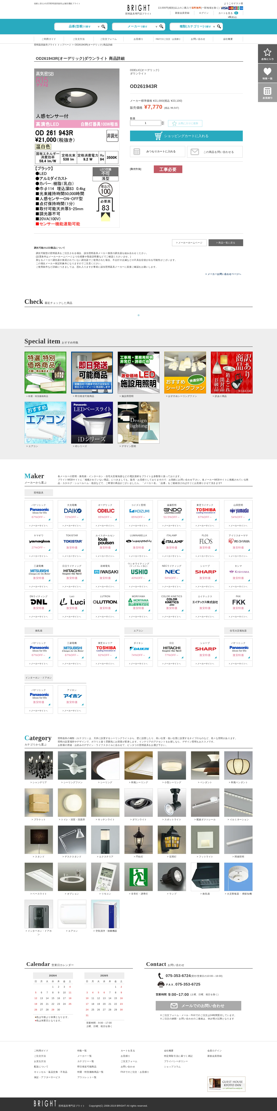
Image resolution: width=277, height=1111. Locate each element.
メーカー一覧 (84, 1056)
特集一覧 (82, 1050)
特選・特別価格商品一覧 (90, 1072)
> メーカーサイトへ (38, 525)
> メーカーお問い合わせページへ (223, 274)
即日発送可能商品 (87, 1066)
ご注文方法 (79, 39)
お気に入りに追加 (185, 123)
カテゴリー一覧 (85, 1061)
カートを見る (225, 13)
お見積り (138, 39)
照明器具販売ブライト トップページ (52, 44)
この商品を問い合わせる (218, 151)
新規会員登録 (182, 13)
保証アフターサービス (47, 1077)
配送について (41, 1066)
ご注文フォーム (108, 39)
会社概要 (228, 39)
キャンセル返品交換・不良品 (50, 1072)
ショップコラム (172, 1066)
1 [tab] (138, 315)
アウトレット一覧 (87, 1077)
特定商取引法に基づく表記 (178, 1056)
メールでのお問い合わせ (203, 1006)
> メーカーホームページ (189, 242)
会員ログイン (214, 1050)
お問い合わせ (198, 39)
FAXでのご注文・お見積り (168, 39)
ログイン (204, 13)
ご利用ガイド (49, 39)
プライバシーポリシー (176, 1061)
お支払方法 (40, 1061)
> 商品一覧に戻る (225, 242)
